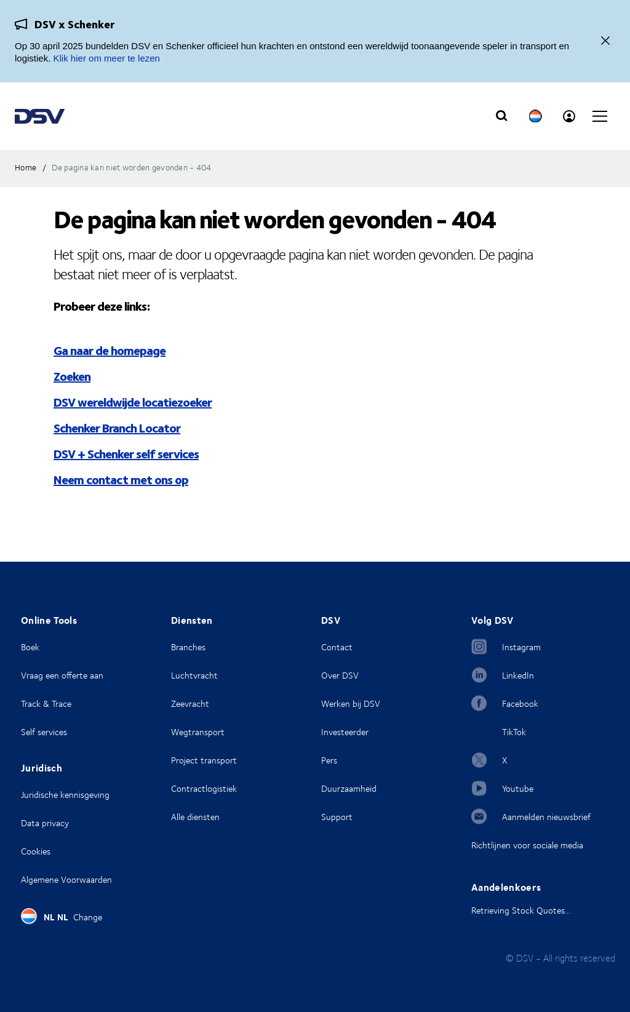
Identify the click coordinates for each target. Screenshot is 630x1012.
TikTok (514, 731)
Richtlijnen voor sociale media (527, 845)
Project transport (204, 760)
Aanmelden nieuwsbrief (546, 816)
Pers (329, 760)
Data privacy (45, 822)
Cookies (35, 851)
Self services (44, 731)
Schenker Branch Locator (117, 427)
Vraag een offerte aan (62, 675)
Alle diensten (195, 816)
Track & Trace (46, 703)
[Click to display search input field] (501, 116)
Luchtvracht (194, 675)
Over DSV (340, 675)
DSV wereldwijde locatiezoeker (133, 401)
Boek (30, 646)
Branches (188, 646)
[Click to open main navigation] (599, 116)
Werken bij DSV (350, 703)
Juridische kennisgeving (65, 794)
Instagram (521, 646)
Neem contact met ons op (121, 478)
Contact (337, 646)
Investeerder (345, 731)
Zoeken (72, 375)
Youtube (517, 788)
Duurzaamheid (349, 788)
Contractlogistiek (204, 788)
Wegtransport (198, 731)
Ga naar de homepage (109, 349)
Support (337, 816)
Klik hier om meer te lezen (107, 58)
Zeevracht (190, 703)
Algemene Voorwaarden (66, 879)
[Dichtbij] (605, 41)
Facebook (520, 703)
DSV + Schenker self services (126, 453)
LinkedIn (518, 675)
